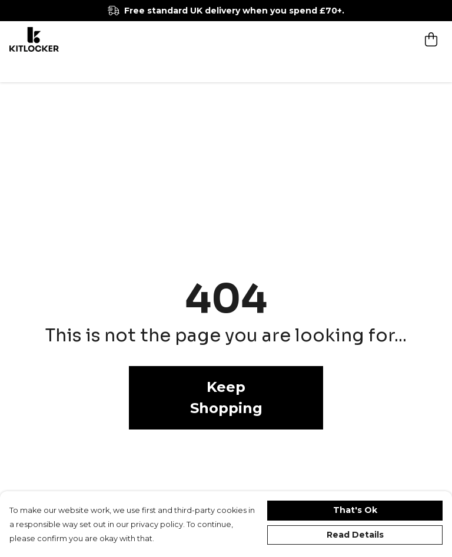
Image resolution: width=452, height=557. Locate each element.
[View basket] (431, 39)
